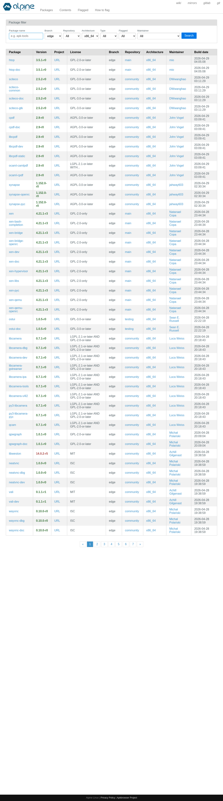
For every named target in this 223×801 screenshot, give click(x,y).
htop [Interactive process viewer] (12, 60)
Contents (65, 10)
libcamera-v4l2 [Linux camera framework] (18, 395)
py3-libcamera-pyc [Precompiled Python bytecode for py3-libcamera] (18, 415)
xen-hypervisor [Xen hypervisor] (18, 271)
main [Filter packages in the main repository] (128, 60)
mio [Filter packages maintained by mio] (171, 60)
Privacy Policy (107, 797)
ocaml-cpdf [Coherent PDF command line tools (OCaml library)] (16, 175)
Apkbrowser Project (127, 797)
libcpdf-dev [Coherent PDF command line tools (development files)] (16, 146)
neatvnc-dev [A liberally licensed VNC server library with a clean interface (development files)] (17, 482)
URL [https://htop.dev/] (57, 60)
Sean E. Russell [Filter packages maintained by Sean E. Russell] (174, 319)
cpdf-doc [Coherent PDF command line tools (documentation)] (14, 127)
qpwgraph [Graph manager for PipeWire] (15, 434)
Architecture (88, 30)
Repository (69, 30)
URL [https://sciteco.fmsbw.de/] (57, 79)
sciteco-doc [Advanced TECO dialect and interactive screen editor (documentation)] (16, 98)
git (218, 3)
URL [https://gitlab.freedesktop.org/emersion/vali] (57, 492)
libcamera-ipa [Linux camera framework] (17, 376)
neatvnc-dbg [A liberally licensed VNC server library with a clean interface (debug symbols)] (17, 472)
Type (103, 30)
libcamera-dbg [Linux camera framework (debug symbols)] (18, 347)
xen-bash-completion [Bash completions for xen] (16, 223)
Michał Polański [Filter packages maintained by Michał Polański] (174, 434)
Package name (17, 30)
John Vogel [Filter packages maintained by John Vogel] (176, 117)
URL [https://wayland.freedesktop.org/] (57, 453)
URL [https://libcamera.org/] (57, 338)
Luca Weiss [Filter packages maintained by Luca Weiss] (176, 338)
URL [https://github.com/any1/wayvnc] (57, 511)
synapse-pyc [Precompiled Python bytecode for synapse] (17, 204)
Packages (46, 10)
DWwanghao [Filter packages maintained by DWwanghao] (177, 79)
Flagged (83, 10)
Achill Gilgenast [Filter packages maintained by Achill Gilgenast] (175, 453)
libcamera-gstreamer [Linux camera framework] (16, 367)
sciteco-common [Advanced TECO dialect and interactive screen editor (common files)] (14, 89)
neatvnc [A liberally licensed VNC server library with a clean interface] (14, 463)
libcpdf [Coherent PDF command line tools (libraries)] (13, 136)
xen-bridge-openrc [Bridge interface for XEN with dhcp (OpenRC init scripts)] (16, 242)
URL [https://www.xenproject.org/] (57, 213)
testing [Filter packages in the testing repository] (129, 319)
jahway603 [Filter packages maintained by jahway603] (176, 184)
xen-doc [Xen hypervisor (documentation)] (14, 261)
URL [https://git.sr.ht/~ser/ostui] (57, 319)
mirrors (192, 3)
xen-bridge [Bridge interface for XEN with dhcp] (16, 232)
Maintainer (143, 30)
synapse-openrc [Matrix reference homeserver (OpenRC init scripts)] (19, 194)
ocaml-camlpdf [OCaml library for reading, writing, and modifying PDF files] (18, 165)
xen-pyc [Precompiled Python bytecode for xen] (14, 290)
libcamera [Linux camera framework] (15, 338)
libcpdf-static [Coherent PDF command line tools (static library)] (17, 156)
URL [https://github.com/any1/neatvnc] (57, 463)
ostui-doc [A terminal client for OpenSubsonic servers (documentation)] (15, 328)
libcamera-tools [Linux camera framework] (19, 386)
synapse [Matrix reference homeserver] (14, 184)
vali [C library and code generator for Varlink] (11, 492)
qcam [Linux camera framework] (12, 424)
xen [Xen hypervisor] (11, 213)
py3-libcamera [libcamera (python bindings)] (18, 405)
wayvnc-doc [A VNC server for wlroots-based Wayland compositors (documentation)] (16, 530)
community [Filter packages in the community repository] (132, 79)
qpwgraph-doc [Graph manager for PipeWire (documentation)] (18, 444)
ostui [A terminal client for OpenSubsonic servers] (12, 319)
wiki (178, 3)
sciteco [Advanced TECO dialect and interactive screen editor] (13, 79)
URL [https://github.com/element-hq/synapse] (57, 184)
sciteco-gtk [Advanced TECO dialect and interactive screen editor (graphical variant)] (16, 108)
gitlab (206, 3)
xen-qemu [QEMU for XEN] (15, 299)
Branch (48, 30)
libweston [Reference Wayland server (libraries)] (15, 453)
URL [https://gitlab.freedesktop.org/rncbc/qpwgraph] (57, 434)
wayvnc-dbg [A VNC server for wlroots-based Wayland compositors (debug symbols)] (16, 520)
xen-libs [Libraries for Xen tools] (14, 280)
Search (189, 35)
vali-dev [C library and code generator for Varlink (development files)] (14, 501)
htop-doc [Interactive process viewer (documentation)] (14, 69)
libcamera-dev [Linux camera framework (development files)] (18, 357)
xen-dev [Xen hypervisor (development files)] (14, 251)
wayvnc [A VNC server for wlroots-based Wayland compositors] (14, 511)
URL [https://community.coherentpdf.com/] (57, 117)
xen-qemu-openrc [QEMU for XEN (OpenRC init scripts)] (16, 309)
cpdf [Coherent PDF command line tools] (11, 117)
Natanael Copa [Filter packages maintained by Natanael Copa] (175, 213)
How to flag (102, 10)
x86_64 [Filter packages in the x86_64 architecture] (151, 60)
